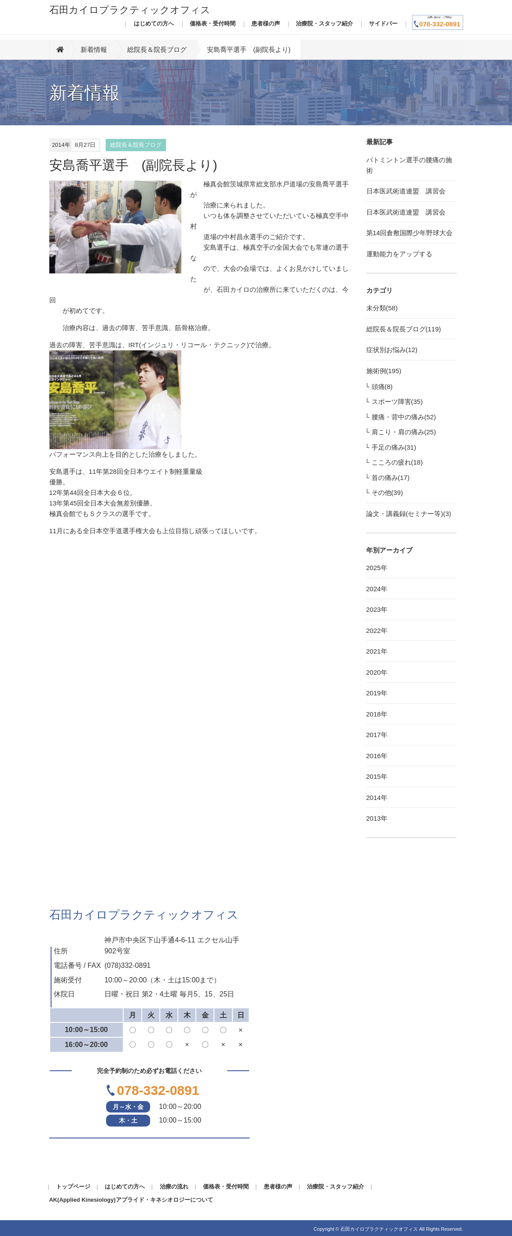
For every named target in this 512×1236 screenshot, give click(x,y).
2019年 (376, 693)
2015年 (376, 776)
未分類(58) (382, 308)
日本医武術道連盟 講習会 (406, 191)
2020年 (376, 672)
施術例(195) (383, 370)
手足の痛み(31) (394, 447)
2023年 (376, 609)
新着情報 (94, 49)
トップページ (73, 1186)
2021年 (376, 651)
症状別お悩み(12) (392, 349)
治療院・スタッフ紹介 (324, 23)
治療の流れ (174, 1186)
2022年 (376, 630)
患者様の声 (265, 23)
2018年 (376, 714)
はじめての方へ (154, 23)
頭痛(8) (382, 386)
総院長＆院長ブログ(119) (403, 329)
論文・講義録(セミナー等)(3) (408, 513)
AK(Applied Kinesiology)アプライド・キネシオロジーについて (131, 1199)
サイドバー (383, 23)
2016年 (376, 756)
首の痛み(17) (391, 477)
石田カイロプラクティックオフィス (129, 9)
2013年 (376, 818)
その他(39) (387, 492)
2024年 (376, 589)
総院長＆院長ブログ (157, 49)
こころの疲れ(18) (397, 462)
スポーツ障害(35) (397, 401)
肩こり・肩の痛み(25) (404, 432)
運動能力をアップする (399, 254)
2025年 (376, 567)
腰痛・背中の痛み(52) (404, 417)
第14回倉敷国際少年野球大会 (409, 232)
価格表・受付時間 (213, 23)
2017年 (376, 734)
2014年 (376, 797)
